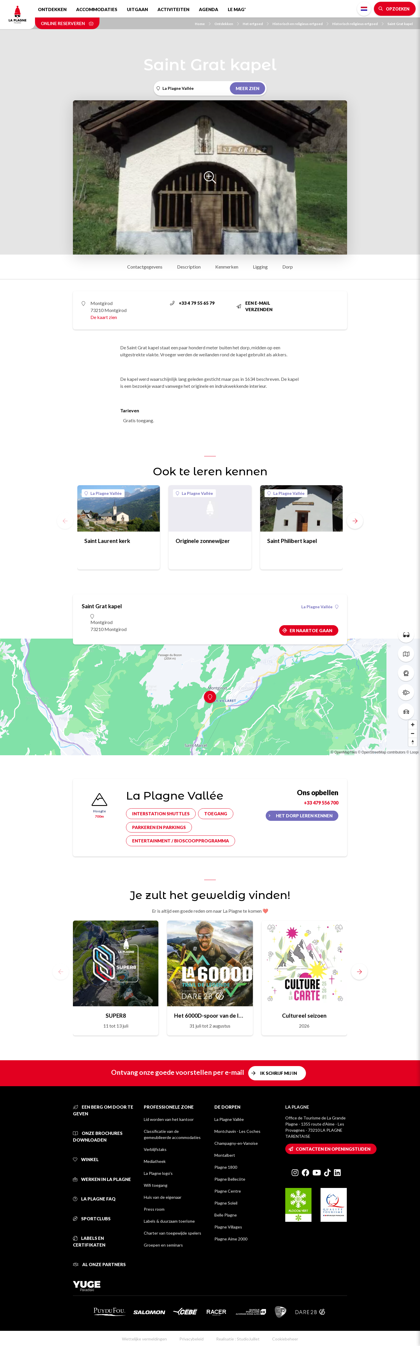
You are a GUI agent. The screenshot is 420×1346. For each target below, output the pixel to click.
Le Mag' (237, 9)
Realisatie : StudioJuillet (238, 1338)
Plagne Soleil (225, 1202)
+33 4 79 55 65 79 (192, 303)
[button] (355, 521)
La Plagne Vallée (103, 493)
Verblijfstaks (155, 1149)
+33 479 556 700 (321, 802)
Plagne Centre (227, 1191)
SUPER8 (116, 1015)
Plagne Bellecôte (229, 1179)
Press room (154, 1209)
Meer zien (247, 88)
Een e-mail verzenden (254, 306)
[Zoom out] (412, 733)
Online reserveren (67, 23)
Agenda (208, 9)
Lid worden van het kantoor (169, 1119)
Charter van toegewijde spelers (172, 1233)
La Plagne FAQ (94, 1198)
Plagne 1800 (225, 1167)
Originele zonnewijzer (203, 540)
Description (189, 266)
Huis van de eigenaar (162, 1197)
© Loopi (412, 752)
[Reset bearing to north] (412, 742)
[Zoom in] (412, 724)
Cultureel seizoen (304, 1015)
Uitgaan (137, 9)
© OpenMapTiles (344, 752)
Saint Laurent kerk (107, 540)
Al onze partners (99, 1264)
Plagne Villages (228, 1226)
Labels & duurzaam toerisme (169, 1221)
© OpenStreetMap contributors (381, 752)
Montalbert (224, 1155)
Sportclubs (92, 1218)
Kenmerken (226, 266)
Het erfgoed (256, 24)
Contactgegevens (144, 266)
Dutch (364, 9)
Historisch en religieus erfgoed (300, 24)
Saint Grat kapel (400, 24)
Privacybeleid (191, 1338)
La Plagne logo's (158, 1173)
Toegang (215, 813)
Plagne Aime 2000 (230, 1238)
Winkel (86, 1159)
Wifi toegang (155, 1185)
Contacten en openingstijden (333, 1149)
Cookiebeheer (285, 1338)
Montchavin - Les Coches (237, 1131)
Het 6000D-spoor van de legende (210, 1015)
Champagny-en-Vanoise (236, 1143)
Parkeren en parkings (159, 827)
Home (203, 24)
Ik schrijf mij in (278, 1073)
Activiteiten (173, 9)
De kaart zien (103, 317)
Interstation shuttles (161, 813)
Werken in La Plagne (102, 1179)
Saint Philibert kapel (292, 540)
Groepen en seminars (163, 1244)
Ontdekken (52, 9)
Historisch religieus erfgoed (358, 24)
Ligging (260, 266)
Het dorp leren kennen (304, 815)
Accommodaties (96, 9)
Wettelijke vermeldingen (144, 1338)
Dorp (287, 266)
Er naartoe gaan (311, 630)
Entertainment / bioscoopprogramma (180, 840)
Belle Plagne (225, 1214)
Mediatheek (155, 1161)
